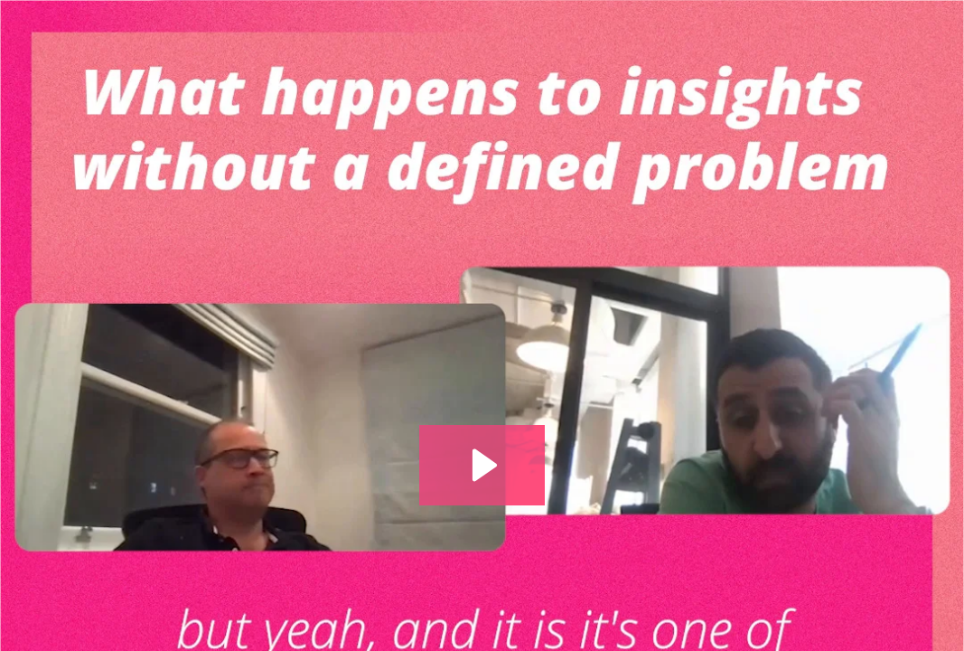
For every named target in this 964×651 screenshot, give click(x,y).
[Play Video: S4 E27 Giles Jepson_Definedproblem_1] (482, 465)
